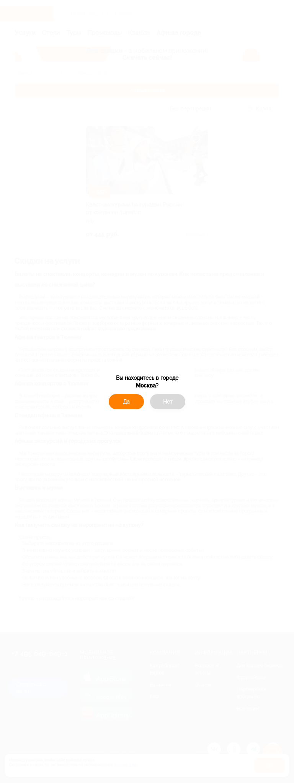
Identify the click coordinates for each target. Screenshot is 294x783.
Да (126, 402)
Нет (168, 402)
